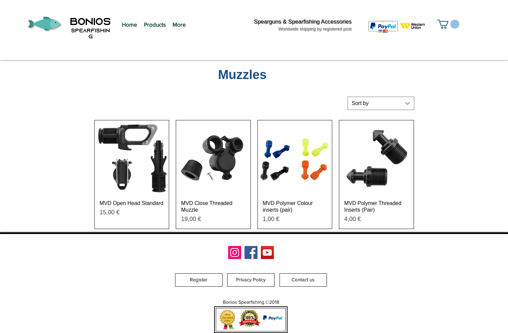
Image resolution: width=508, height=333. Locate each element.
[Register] (198, 280)
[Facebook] (251, 252)
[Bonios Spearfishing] (234, 252)
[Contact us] (303, 280)
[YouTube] (267, 252)
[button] (154, 25)
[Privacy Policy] (251, 280)
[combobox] (381, 103)
